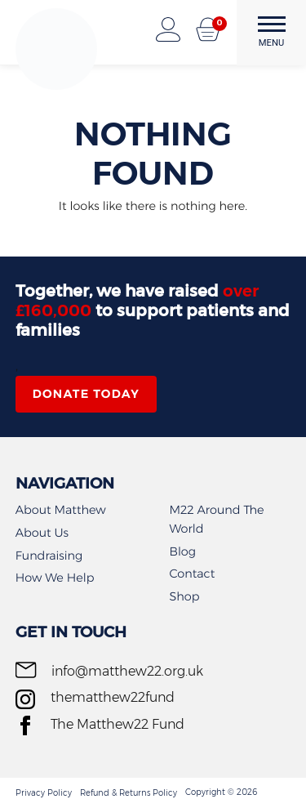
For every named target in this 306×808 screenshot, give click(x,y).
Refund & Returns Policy (128, 792)
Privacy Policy (44, 792)
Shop (185, 596)
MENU (272, 31)
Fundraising (49, 555)
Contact (192, 573)
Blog (183, 551)
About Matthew (61, 509)
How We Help (55, 577)
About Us (42, 532)
